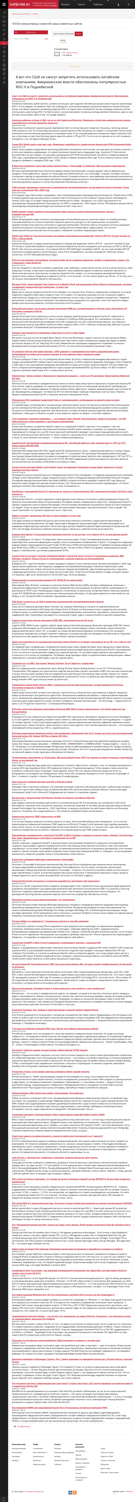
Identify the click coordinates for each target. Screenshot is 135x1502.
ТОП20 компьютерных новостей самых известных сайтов (47, 23)
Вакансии (37, 1460)
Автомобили (80, 1451)
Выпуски (68, 3)
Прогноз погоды (107, 1452)
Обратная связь (39, 1464)
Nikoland (129, 1491)
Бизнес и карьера (82, 1463)
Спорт (103, 1448)
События (57, 1464)
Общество (105, 1464)
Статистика (61, 49)
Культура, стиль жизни (110, 1472)
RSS (46, 38)
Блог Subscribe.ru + (40, 1452)
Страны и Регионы (108, 1460)
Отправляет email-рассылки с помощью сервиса (45, 4)
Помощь (15, 1460)
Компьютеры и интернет (21, 14)
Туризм (78, 1455)
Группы (84, 3)
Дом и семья (105, 1468)
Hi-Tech (78, 1473)
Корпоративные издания (64, 1452)
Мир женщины (81, 1459)
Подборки (100, 3)
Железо (35, 14)
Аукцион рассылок (61, 1460)
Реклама (57, 1448)
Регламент (16, 1456)
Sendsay (57, 1456)
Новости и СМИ (107, 1456)
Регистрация (17, 1452)
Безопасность (38, 1456)
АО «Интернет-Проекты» (33, 1491)
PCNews (63, 42)
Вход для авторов (19, 1448)
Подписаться (31, 32)
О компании (38, 1448)
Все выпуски (75, 66)
